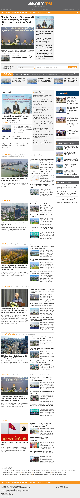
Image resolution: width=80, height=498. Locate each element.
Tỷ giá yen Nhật (71, 470)
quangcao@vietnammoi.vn (64, 489)
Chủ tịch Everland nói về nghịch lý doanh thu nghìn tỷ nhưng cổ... (19, 80)
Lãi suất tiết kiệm (37, 472)
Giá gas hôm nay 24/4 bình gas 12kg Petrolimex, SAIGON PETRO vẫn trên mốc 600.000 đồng (41, 439)
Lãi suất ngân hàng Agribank (59, 472)
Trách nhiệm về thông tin (6, 496)
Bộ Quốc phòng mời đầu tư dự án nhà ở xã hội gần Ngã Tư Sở (14, 357)
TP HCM (22, 334)
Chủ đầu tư (28, 12)
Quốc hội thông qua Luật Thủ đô (38, 203)
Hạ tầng (12, 155)
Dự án (22, 12)
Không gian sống (26, 244)
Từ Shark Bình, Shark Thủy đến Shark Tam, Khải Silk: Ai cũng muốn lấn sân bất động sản (71, 159)
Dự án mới (9, 244)
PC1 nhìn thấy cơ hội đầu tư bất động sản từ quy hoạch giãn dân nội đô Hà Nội (22, 56)
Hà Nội (18, 334)
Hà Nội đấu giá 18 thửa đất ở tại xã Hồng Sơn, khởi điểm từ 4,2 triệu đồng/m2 (42, 361)
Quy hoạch (8, 12)
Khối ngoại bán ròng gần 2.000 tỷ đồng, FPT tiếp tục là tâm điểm (72, 132)
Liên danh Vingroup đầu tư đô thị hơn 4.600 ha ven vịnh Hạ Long (71, 148)
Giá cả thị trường (64, 182)
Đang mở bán (16, 244)
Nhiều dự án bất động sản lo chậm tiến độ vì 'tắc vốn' (14, 224)
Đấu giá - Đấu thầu (38, 12)
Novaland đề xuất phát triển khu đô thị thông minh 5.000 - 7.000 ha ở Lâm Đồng (42, 272)
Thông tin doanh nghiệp (66, 143)
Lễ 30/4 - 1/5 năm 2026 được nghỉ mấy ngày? (14, 443)
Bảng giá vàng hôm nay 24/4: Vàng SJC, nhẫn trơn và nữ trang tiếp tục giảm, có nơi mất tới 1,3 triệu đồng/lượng (41, 425)
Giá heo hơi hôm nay (47, 470)
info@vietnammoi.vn (8, 494)
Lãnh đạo (13, 286)
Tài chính (19, 286)
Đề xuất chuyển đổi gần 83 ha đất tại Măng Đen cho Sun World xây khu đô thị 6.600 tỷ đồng (42, 117)
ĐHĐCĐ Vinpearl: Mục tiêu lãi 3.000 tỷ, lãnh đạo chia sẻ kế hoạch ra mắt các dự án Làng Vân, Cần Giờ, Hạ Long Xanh (44, 48)
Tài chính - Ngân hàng (17, 374)
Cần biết (5, 420)
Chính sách (14, 201)
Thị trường (15, 12)
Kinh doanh (48, 12)
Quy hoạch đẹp (38, 155)
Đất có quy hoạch (28, 155)
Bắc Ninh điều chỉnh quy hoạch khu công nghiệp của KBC (71, 166)
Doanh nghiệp (27, 374)
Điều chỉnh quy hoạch (8, 156)
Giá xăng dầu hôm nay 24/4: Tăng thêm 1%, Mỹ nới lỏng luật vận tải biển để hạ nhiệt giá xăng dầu (42, 453)
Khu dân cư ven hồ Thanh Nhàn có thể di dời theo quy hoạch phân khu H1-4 (42, 160)
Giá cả (19, 201)
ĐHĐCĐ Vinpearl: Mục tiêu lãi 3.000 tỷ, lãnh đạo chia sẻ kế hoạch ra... (71, 80)
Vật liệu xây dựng (32, 201)
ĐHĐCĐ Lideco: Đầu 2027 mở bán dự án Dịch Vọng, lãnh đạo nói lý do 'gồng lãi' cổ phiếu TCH (44, 32)
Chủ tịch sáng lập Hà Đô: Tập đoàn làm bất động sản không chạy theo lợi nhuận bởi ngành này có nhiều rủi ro (44, 56)
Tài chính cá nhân (45, 374)
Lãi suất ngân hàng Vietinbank (40, 474)
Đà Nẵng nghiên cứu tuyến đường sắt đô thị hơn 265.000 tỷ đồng (14, 179)
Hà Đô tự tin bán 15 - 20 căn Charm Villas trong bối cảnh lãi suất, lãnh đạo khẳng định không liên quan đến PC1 (44, 41)
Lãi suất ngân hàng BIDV (26, 474)
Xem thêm (75, 177)
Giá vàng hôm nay (7, 470)
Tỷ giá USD (63, 470)
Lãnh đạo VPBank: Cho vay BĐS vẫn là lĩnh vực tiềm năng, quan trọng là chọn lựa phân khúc (41, 229)
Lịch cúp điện (17, 472)
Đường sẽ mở (19, 155)
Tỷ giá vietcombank (7, 472)
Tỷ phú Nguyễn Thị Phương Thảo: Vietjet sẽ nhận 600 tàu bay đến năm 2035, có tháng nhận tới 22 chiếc (72, 100)
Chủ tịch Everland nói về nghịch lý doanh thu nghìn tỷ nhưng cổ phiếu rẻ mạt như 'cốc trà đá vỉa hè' (17, 21)
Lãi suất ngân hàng (26, 472)
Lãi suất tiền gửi (47, 472)
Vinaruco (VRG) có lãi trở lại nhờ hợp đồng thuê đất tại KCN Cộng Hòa (71, 153)
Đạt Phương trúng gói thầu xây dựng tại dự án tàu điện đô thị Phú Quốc (41, 337)
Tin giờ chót (7, 92)
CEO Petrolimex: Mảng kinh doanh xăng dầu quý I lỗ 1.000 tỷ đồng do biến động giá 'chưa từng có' (72, 110)
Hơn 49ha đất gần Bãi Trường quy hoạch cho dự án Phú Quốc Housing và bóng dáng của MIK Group (70, 172)
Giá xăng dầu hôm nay (27, 470)
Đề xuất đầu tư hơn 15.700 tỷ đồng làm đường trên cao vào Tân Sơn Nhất (40, 172)
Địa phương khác (30, 334)
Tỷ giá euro (56, 470)
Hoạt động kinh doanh (28, 286)
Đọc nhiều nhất (39, 92)
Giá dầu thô (37, 470)
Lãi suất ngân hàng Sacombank (10, 474)
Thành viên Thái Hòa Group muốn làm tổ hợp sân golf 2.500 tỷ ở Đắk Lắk (42, 247)
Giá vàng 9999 (16, 470)
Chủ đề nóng (7, 74)
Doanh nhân (35, 374)
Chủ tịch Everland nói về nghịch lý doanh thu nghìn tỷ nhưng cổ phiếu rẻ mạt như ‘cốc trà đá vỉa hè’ (43, 142)
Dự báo (24, 201)
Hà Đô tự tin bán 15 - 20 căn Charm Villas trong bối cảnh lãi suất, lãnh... (45, 80)
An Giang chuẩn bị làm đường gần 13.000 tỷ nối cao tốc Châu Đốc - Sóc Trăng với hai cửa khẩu (43, 130)
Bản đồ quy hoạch (19, 156)
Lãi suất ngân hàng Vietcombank (58, 474)
